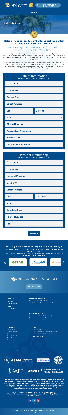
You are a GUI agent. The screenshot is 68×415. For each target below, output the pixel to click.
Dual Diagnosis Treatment (35, 306)
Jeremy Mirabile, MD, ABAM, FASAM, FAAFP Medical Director (34, 392)
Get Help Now (34, 287)
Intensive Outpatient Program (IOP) (37, 319)
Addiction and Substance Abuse (36, 323)
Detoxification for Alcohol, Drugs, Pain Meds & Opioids (41, 300)
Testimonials (12, 304)
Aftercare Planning (33, 310)
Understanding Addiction (13, 331)
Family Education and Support (14, 341)
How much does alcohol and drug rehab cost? (43, 333)
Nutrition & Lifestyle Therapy (13, 343)
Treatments (11, 327)
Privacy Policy (34, 412)
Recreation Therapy (11, 345)
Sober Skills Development (13, 348)
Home (5, 18)
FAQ (34, 327)
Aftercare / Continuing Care (35, 321)
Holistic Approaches (33, 308)
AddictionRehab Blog (12, 307)
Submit (34, 233)
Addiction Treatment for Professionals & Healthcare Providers (42, 302)
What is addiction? (37, 329)
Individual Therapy (11, 329)
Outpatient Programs (37, 313)
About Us (11, 298)
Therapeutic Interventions (35, 304)
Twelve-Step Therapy (11, 333)
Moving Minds (51, 410)
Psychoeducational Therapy (13, 335)
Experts (10, 301)
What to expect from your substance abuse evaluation (45, 331)
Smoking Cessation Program (13, 350)
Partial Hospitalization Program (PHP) (37, 317)
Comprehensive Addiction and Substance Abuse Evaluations (42, 315)
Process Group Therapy (12, 339)
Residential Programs (37, 298)
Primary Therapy (11, 337)
